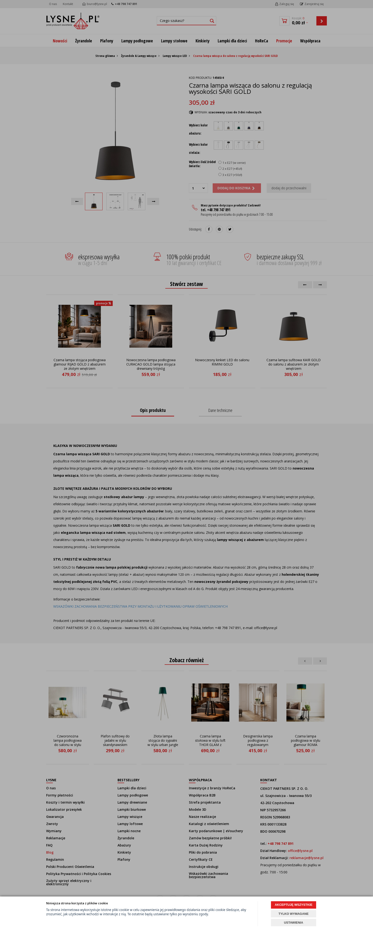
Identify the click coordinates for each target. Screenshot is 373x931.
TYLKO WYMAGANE (294, 914)
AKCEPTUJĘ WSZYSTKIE (293, 904)
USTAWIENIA (293, 922)
